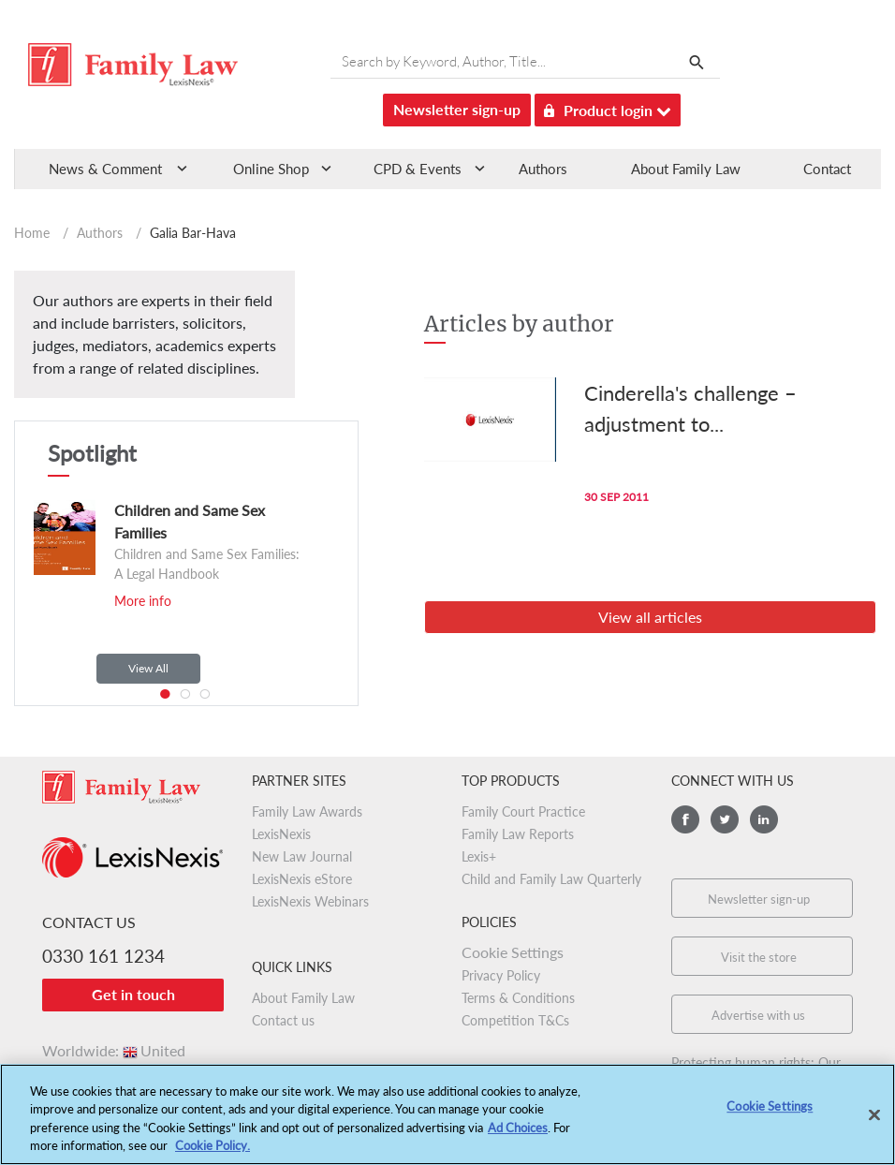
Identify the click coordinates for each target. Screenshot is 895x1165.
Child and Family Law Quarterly (551, 879)
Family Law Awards (307, 811)
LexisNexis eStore (302, 879)
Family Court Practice (523, 811)
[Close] (874, 1124)
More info (142, 601)
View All (148, 668)
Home (32, 233)
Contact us (283, 1020)
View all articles (650, 617)
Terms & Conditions (518, 998)
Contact (827, 168)
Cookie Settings (513, 952)
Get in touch (133, 994)
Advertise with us (758, 1015)
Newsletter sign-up (457, 109)
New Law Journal (302, 856)
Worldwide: (113, 1050)
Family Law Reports (518, 834)
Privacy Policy (501, 975)
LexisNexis (281, 834)
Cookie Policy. (212, 1155)
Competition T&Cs (515, 1020)
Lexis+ (479, 856)
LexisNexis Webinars (310, 901)
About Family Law (686, 168)
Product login (607, 107)
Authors (543, 168)
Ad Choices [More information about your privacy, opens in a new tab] (518, 1136)
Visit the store (759, 957)
